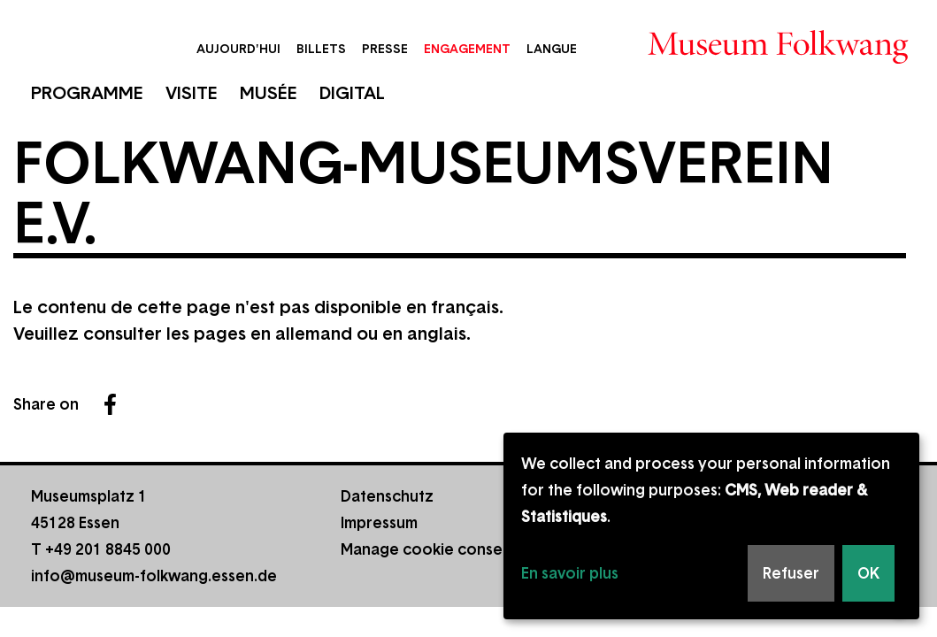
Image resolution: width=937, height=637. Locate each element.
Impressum (379, 523)
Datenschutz (387, 496)
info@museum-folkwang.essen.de (154, 576)
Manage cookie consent (429, 549)
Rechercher (606, 47)
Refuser (791, 573)
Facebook (109, 404)
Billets (321, 49)
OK (868, 573)
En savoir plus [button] (569, 573)
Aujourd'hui (238, 49)
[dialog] (711, 526)
